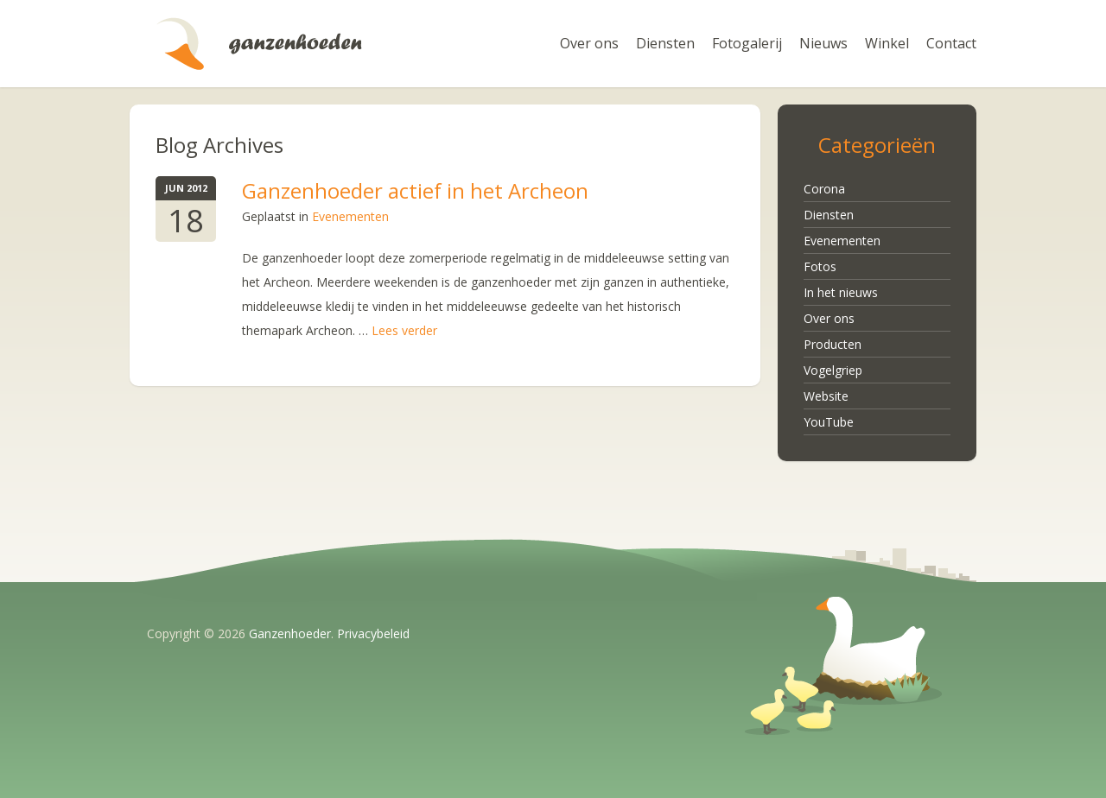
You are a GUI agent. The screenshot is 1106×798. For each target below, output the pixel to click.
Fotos (820, 266)
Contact (951, 43)
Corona (824, 188)
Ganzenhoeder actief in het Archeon (415, 190)
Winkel (887, 43)
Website (826, 396)
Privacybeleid (373, 633)
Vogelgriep (833, 370)
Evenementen (350, 216)
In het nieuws (841, 292)
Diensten (665, 43)
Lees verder (404, 330)
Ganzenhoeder (259, 43)
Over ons (589, 43)
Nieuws (823, 43)
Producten (832, 344)
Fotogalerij (747, 43)
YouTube (829, 422)
